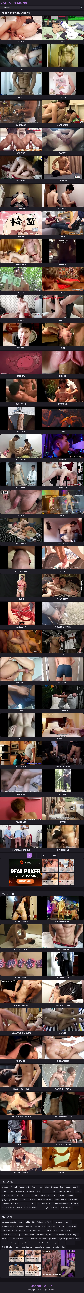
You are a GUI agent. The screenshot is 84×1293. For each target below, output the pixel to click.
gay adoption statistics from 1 (12, 1222)
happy (62, 1243)
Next (54, 855)
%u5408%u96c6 (66, 1208)
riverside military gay (9, 1243)
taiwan (78, 1191)
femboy (24, 1199)
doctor (48, 1230)
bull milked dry (65, 1230)
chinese (5, 1187)
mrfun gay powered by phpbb (13, 1226)
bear (62, 1187)
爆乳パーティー (21, 1230)
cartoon (45, 1191)
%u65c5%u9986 (60, 1199)
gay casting (25, 1195)
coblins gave (71, 1226)
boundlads (31, 1204)
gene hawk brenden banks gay (46, 1243)
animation (43, 1239)
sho (17, 1247)
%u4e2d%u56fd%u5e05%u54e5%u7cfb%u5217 (19, 1208)
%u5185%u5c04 (7, 1247)
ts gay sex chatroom (36, 1230)
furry (34, 1187)
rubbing (70, 1195)
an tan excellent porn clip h (12, 1234)
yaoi (38, 1191)
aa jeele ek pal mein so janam (68, 1239)
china (40, 1187)
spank (4, 1191)
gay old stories (7, 1195)
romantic (55, 1247)
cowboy (34, 1239)
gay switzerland (27, 1247)
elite (63, 1247)
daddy (68, 1187)
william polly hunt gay (48, 1195)
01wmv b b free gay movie (25, 1191)
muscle (76, 1187)
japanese (54, 1187)
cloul (26, 1234)
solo (16, 1195)
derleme (70, 1191)
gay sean (35, 1195)
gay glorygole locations (10, 1199)
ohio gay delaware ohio (62, 1222)
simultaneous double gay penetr (41, 1234)
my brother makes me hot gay (67, 1234)
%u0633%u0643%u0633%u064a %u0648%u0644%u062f (58, 1204)
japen (56, 1230)
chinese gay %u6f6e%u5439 (48, 1208)
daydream (70, 1243)
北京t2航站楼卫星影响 (16, 1239)
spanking (61, 1191)
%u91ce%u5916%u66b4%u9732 (13, 1204)
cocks (4, 1239)
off (28, 1239)
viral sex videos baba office (35, 1226)
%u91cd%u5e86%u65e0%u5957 (41, 1199)
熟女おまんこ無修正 (44, 1222)
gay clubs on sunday (42, 1247)
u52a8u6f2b (30, 1222)
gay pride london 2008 (56, 1226)
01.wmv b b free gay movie (20, 1187)
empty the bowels (26, 1243)
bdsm (11, 1191)
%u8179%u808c (7, 1230)
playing (61, 1195)
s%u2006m (73, 1199)
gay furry (52, 1239)
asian (47, 1187)
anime (53, 1191)
